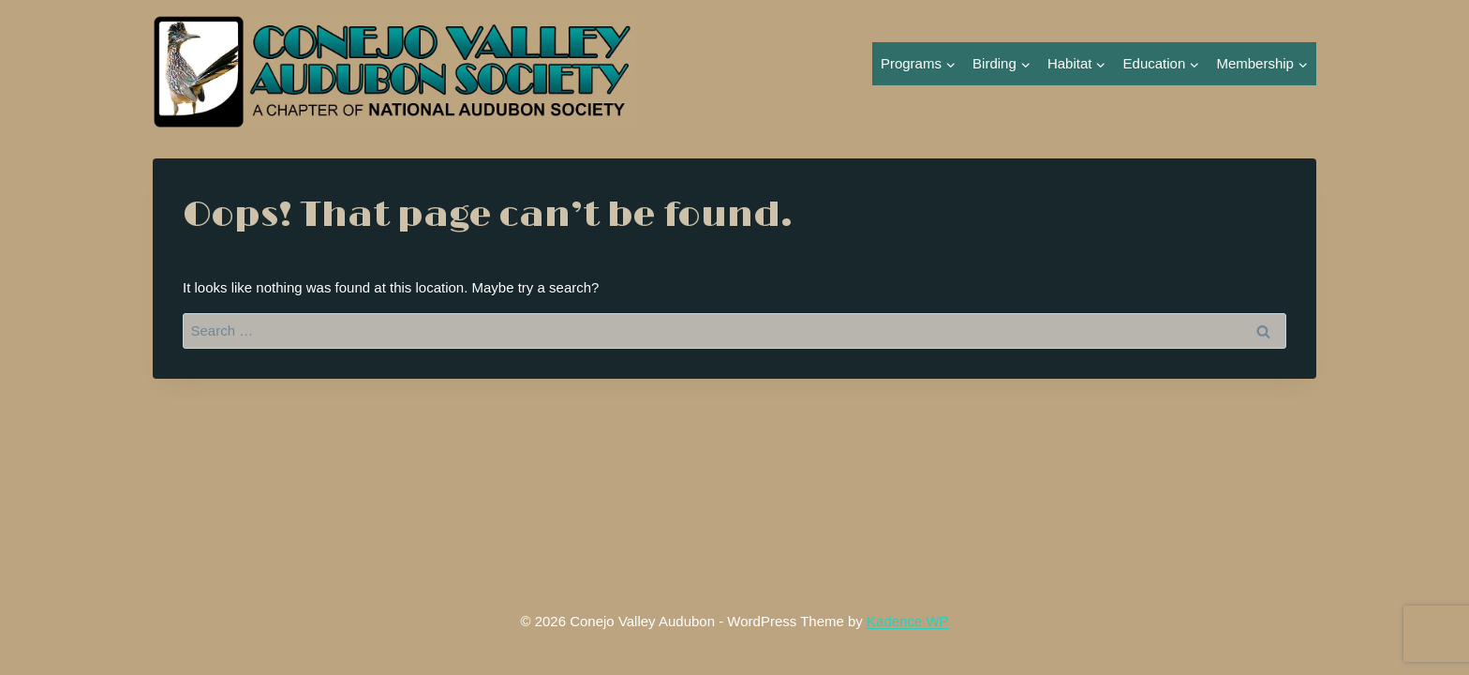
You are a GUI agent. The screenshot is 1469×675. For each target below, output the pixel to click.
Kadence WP (908, 621)
